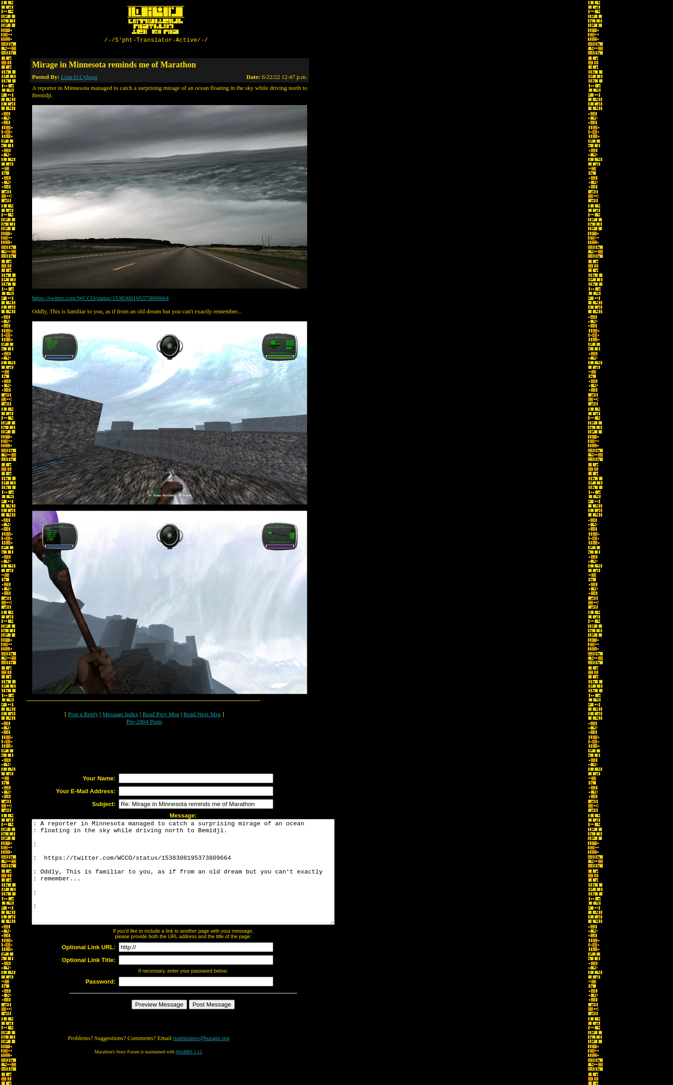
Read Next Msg (202, 715)
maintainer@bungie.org (201, 1060)
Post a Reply (83, 715)
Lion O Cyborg (79, 78)
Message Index (120, 715)
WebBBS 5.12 (189, 1073)
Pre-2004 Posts (144, 722)
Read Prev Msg (161, 715)
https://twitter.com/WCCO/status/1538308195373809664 (100, 299)
